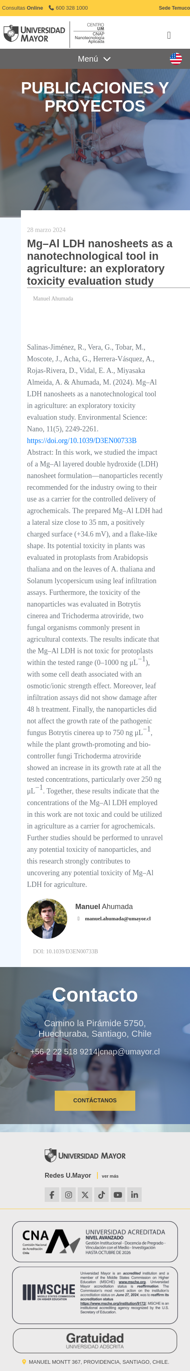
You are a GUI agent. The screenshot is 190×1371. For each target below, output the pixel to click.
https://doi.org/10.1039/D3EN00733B (82, 441)
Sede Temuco (174, 8)
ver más (110, 1176)
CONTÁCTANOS (95, 1100)
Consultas (22, 8)
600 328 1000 (68, 8)
